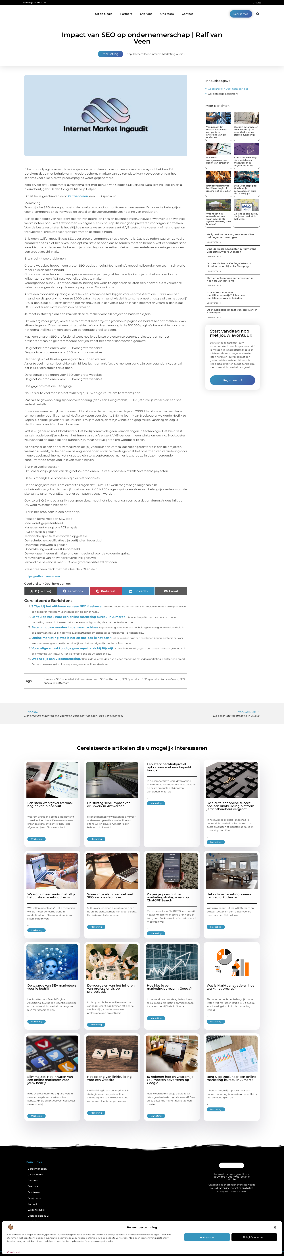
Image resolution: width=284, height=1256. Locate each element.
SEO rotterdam (110, 679)
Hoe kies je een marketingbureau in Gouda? (169, 987)
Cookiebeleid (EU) (38, 1215)
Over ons (146, 14)
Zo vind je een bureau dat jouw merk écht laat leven (246, 216)
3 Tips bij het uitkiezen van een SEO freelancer (67, 606)
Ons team (167, 14)
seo (96, 679)
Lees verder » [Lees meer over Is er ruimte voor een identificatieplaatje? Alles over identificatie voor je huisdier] (214, 302)
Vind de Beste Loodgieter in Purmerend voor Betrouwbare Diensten (231, 250)
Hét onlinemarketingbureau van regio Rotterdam (229, 895)
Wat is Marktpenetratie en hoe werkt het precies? (230, 987)
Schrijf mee (34, 1198)
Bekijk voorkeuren (254, 1237)
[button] (275, 1227)
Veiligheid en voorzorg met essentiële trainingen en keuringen (230, 236)
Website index (36, 1209)
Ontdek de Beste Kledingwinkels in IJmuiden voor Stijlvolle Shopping (229, 265)
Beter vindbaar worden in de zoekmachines (65, 627)
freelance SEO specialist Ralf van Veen (68, 679)
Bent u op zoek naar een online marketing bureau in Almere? (78, 617)
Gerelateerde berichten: (223, 93)
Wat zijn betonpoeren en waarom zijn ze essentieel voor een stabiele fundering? (246, 131)
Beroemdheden (37, 1168)
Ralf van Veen (78, 196)
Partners (126, 14)
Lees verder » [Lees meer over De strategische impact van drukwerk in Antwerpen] (214, 317)
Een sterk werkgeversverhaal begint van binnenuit (217, 160)
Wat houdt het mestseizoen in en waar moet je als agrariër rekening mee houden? (218, 219)
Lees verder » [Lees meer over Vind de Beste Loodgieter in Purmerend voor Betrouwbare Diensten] (214, 256)
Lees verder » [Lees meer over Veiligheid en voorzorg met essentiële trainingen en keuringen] (214, 242)
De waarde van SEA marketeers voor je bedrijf (52, 987)
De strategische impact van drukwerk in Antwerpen (232, 311)
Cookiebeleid (14, 1252)
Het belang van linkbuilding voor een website (109, 1078)
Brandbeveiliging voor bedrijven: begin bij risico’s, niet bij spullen (218, 188)
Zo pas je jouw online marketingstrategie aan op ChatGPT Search (168, 897)
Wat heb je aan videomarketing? (57, 659)
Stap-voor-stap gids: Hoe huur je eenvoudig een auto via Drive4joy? (245, 189)
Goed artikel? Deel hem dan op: (228, 88)
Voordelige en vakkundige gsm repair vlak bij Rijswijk (73, 648)
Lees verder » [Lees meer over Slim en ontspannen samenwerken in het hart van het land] (214, 285)
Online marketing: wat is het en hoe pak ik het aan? (71, 638)
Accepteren (207, 1237)
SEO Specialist (131, 679)
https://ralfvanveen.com (42, 576)
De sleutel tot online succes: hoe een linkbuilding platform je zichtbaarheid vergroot (230, 806)
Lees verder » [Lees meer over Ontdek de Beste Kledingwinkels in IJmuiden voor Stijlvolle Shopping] (214, 271)
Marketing (110, 54)
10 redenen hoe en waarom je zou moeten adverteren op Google (170, 1080)
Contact (187, 14)
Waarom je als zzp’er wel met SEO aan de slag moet (110, 895)
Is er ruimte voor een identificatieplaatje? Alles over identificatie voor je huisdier (226, 295)
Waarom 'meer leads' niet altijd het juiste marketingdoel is (51, 895)
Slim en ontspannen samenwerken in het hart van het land (230, 279)
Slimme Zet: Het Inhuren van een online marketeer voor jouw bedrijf (50, 1080)
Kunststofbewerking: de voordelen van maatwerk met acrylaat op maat (245, 161)
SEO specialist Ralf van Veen (160, 679)
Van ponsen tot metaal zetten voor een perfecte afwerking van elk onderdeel (216, 132)
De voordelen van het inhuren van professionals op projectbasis (111, 988)
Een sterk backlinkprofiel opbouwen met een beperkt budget (169, 767)
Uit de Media (103, 14)
